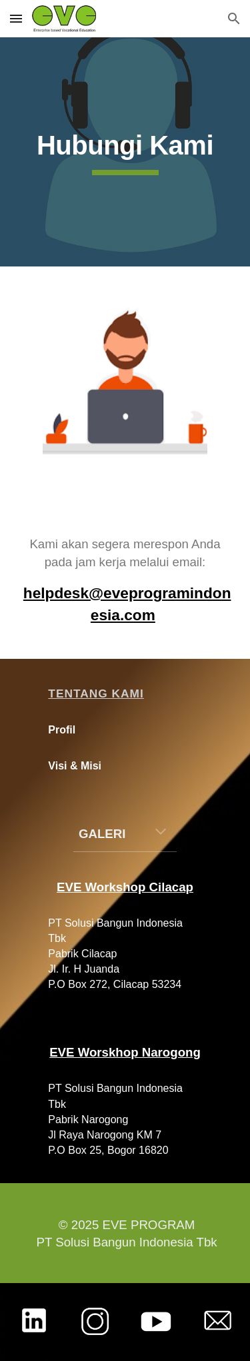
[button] (16, 18)
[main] (125, 151)
